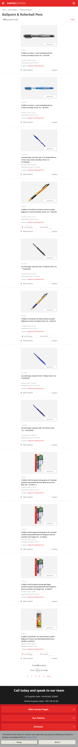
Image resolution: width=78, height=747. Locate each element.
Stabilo (23, 50)
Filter (73, 19)
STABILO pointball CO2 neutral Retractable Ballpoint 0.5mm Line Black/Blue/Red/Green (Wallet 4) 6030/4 (38, 638)
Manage (19, 742)
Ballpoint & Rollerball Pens (36, 66)
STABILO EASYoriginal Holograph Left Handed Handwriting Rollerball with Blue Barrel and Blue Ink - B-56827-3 (38, 482)
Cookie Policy (31, 737)
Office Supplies (12, 10)
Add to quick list (27, 70)
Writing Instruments (26, 10)
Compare (53, 70)
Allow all (57, 742)
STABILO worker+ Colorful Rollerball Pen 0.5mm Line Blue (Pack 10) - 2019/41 (36, 106)
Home (4, 10)
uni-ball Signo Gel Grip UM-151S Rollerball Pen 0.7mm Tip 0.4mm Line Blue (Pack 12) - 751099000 (38, 159)
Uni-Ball (24, 154)
